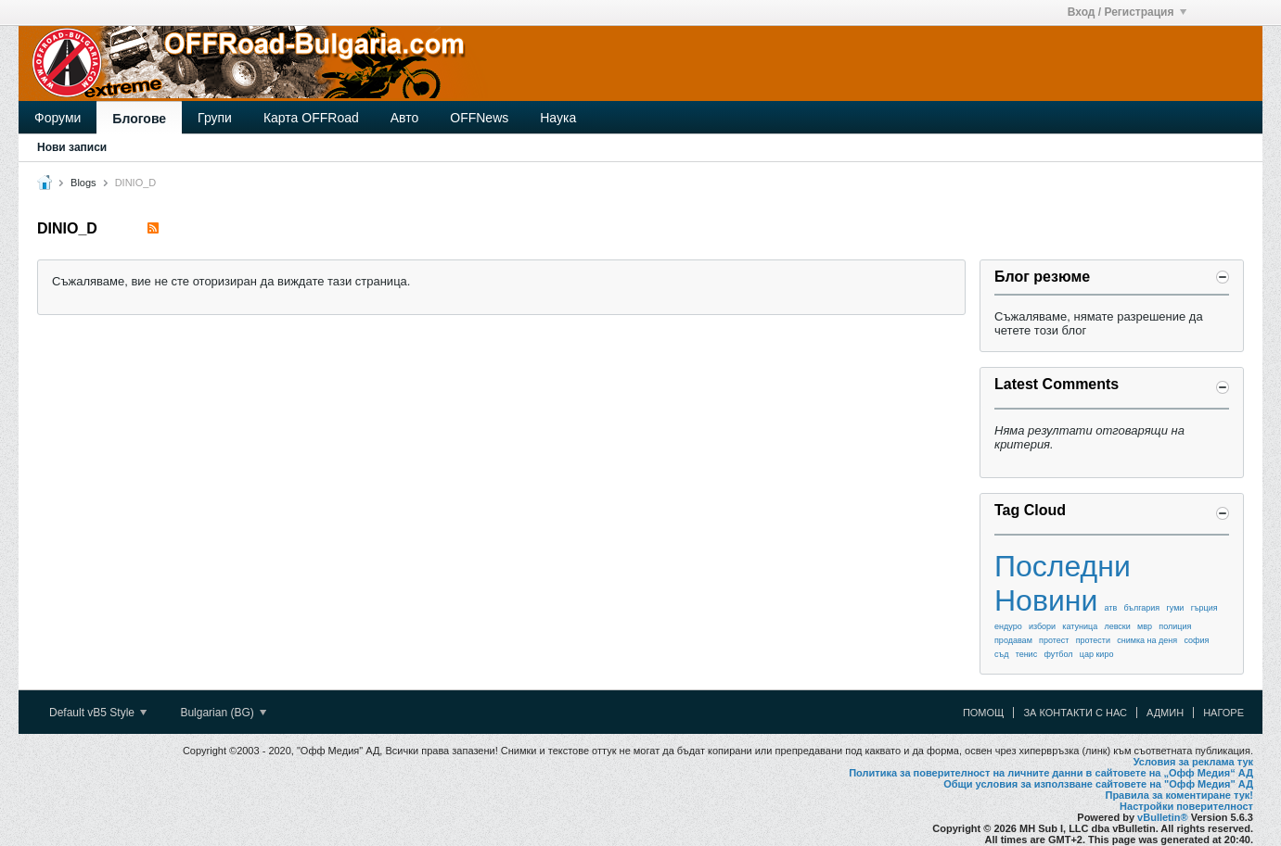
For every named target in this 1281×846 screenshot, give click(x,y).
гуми (1175, 607)
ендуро (1008, 626)
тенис (1027, 654)
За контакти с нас (1075, 712)
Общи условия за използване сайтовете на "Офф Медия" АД (1098, 783)
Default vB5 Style (98, 712)
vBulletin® (1162, 817)
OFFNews (479, 117)
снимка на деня (1147, 640)
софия (1196, 640)
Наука (558, 117)
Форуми (57, 117)
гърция (1204, 607)
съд (1001, 654)
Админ (1165, 712)
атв (1111, 607)
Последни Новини (1062, 583)
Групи (215, 117)
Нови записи (72, 147)
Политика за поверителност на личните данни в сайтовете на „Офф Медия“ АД (1051, 772)
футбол (1058, 654)
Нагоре (1223, 712)
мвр (1144, 626)
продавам (1013, 640)
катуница (1079, 626)
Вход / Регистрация (1127, 12)
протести (1093, 640)
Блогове (139, 118)
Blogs (83, 182)
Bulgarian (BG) (223, 712)
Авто (405, 117)
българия (1142, 607)
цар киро (1097, 654)
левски (1117, 626)
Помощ (984, 712)
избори (1042, 626)
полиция (1175, 626)
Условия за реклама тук (1193, 761)
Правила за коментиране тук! (1179, 795)
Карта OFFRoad (311, 117)
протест (1054, 640)
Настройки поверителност (1186, 806)
